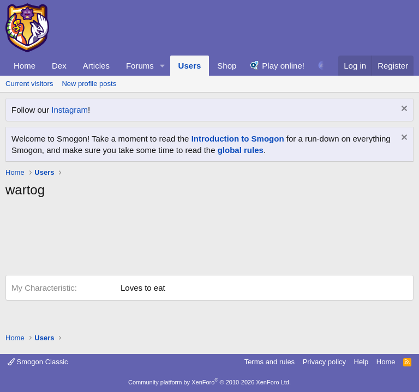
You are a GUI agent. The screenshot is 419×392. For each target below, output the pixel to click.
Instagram (69, 109)
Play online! (283, 65)
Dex (59, 65)
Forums (140, 65)
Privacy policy (324, 362)
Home (24, 65)
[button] (162, 66)
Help (361, 362)
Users (189, 65)
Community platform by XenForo (209, 382)
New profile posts (89, 83)
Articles (96, 65)
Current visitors (29, 83)
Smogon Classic (38, 362)
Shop (226, 65)
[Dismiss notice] (403, 109)
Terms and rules (269, 362)
